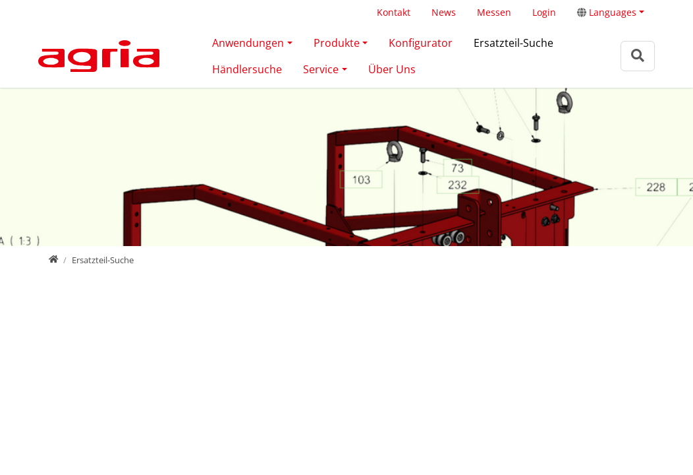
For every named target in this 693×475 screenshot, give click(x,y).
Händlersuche (247, 69)
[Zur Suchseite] (638, 56)
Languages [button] (606, 12)
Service (321, 69)
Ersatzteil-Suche (513, 43)
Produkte (337, 43)
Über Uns (392, 69)
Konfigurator (421, 43)
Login (544, 12)
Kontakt (393, 12)
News (443, 12)
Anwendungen (248, 43)
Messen (494, 12)
